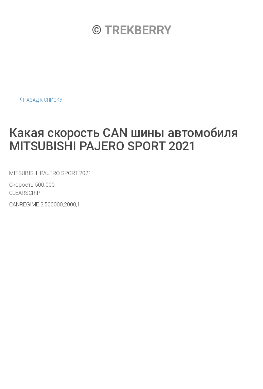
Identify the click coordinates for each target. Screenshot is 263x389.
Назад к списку (41, 99)
